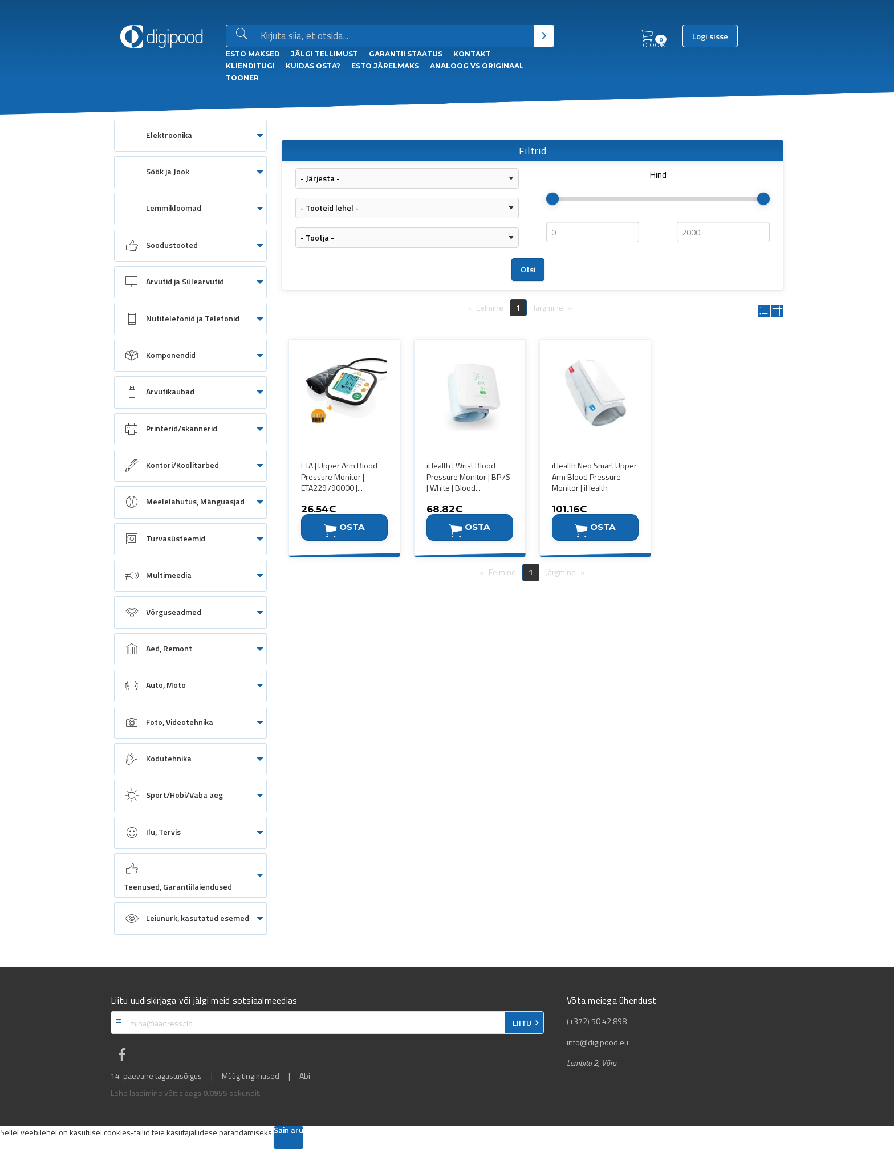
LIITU (522, 1023)
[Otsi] (544, 36)
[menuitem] (190, 136)
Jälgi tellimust (324, 54)
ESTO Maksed (253, 54)
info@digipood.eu (597, 1042)
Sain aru (288, 1131)
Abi (304, 1076)
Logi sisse (710, 36)
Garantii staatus (405, 54)
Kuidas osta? (313, 66)
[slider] (552, 199)
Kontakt (472, 54)
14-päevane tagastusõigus (156, 1076)
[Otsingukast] (395, 36)
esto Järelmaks (385, 66)
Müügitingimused (250, 1076)
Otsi (528, 269)
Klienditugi (250, 66)
